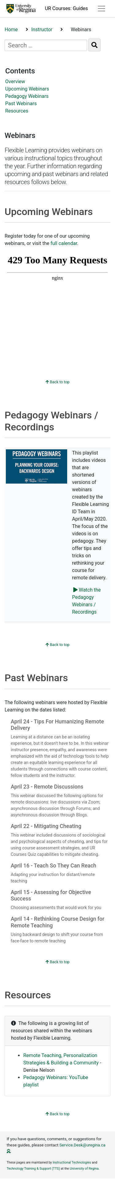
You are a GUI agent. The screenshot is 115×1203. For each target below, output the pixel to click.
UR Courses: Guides (66, 8)
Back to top (57, 382)
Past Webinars (21, 103)
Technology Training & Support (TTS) (33, 1169)
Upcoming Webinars (27, 89)
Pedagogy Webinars (26, 96)
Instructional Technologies (72, 1162)
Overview (15, 81)
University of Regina (84, 1169)
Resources (16, 111)
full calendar (64, 243)
